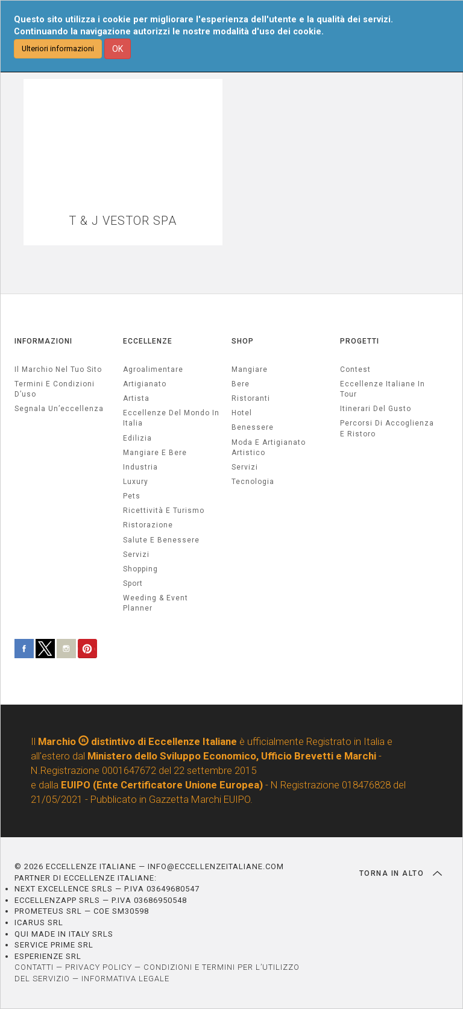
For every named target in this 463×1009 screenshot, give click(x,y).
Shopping (140, 569)
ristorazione (148, 525)
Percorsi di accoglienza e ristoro (387, 428)
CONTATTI (34, 967)
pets (131, 496)
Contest (355, 369)
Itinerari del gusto (375, 408)
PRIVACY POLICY (98, 967)
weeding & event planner (155, 603)
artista (136, 398)
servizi (136, 554)
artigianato (144, 384)
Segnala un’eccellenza (59, 408)
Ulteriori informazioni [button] (58, 48)
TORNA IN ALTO (400, 873)
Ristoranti (251, 398)
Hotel (242, 413)
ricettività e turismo (163, 510)
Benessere (253, 427)
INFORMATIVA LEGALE (125, 978)
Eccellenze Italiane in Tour (382, 389)
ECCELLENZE (147, 341)
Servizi (245, 467)
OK (117, 49)
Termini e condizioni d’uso (54, 389)
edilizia (137, 438)
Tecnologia (253, 481)
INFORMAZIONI (43, 341)
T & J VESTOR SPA (123, 221)
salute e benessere (161, 540)
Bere (241, 384)
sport (133, 583)
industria (140, 467)
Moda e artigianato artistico (269, 447)
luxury (135, 481)
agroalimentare (153, 369)
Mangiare (250, 369)
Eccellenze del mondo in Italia (171, 418)
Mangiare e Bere (155, 452)
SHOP (243, 341)
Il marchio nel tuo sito (58, 369)
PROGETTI (359, 341)
